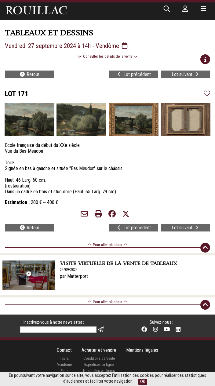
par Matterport (74, 276)
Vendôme (64, 364)
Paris (64, 370)
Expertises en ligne (99, 364)
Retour (29, 74)
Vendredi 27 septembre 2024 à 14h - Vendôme (67, 45)
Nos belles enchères (99, 370)
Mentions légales (142, 350)
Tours (64, 358)
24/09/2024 (69, 269)
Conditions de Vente (99, 358)
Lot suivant (186, 74)
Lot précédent (133, 74)
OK (142, 381)
